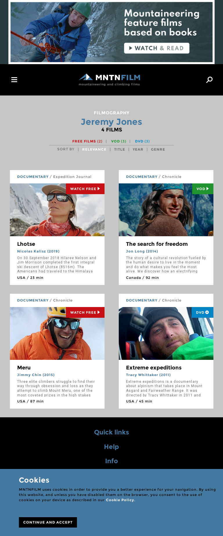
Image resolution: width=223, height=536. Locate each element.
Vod (203, 189)
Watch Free (85, 189)
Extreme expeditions (153, 367)
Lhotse (26, 244)
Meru (24, 367)
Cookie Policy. (120, 500)
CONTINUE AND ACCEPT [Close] (48, 522)
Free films (87, 141)
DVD (142, 141)
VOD (118, 141)
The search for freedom (157, 244)
